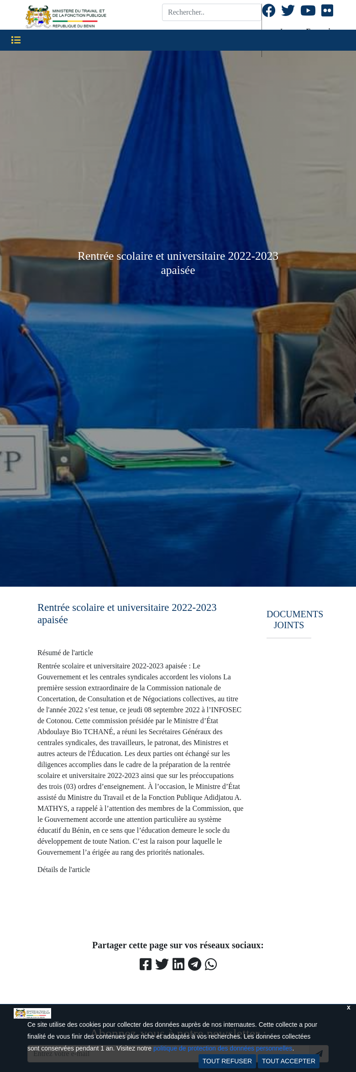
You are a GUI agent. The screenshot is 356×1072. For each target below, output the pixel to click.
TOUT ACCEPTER (288, 1061)
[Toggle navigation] (15, 40)
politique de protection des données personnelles (222, 1048)
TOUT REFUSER (227, 1061)
